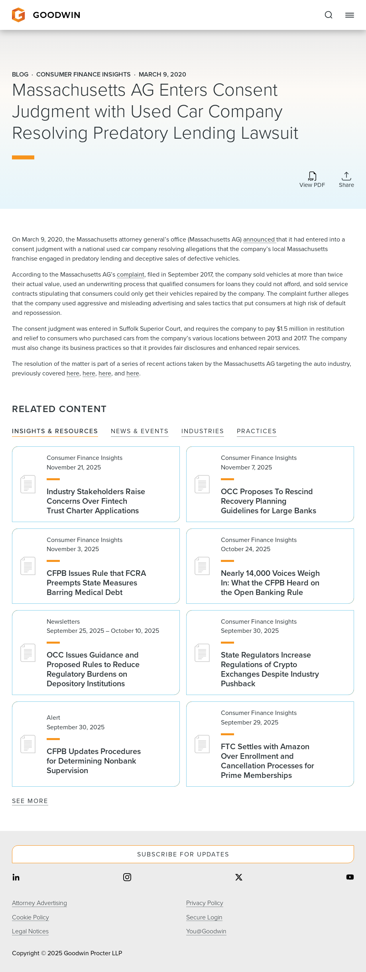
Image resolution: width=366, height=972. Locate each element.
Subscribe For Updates (183, 854)
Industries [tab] (202, 431)
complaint (130, 274)
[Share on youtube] (350, 878)
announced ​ (259, 239)
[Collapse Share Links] (346, 179)
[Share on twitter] (239, 878)
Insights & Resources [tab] (55, 431)
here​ (132, 373)
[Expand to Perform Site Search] (328, 15)
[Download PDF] (312, 180)
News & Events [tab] (140, 431)
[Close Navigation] (349, 15)
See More (30, 800)
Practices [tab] (257, 431)
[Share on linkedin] (16, 878)
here (73, 373)
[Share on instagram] (127, 878)
